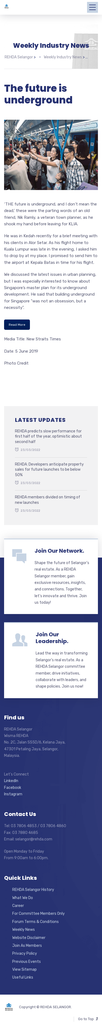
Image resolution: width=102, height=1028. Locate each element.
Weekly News (23, 927)
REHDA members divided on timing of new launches (47, 498)
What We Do (22, 896)
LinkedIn (11, 779)
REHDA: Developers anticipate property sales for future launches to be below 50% (49, 467)
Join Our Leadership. (52, 636)
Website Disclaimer (28, 936)
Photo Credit (16, 361)
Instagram (13, 792)
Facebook (12, 785)
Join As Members (27, 943)
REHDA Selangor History (33, 887)
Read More (17, 323)
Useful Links (22, 975)
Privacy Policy (24, 951)
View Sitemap (24, 967)
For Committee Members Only (38, 912)
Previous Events (26, 959)
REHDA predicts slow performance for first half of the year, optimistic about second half (48, 434)
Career (18, 904)
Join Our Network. (59, 549)
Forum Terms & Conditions (35, 920)
